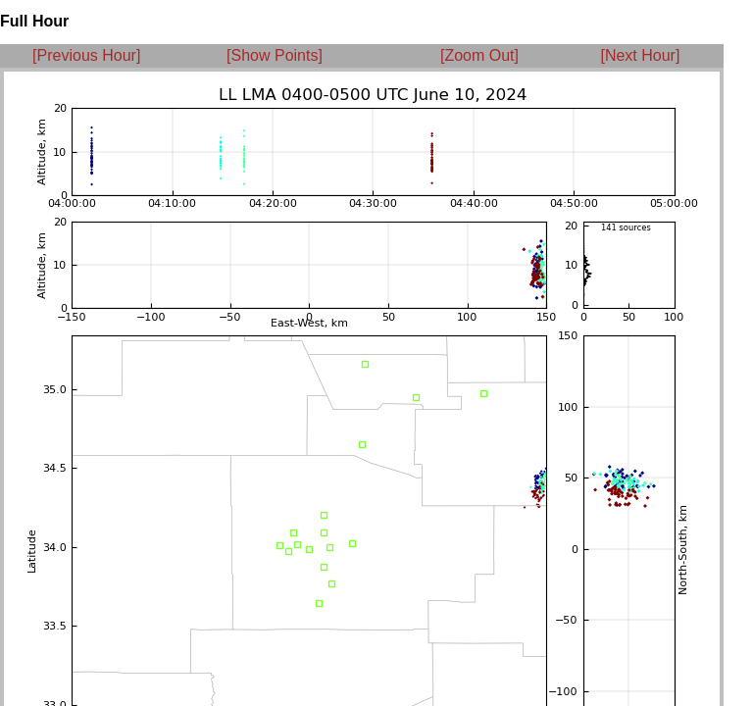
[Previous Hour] (86, 55)
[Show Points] (274, 55)
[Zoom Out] (479, 55)
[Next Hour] (633, 55)
